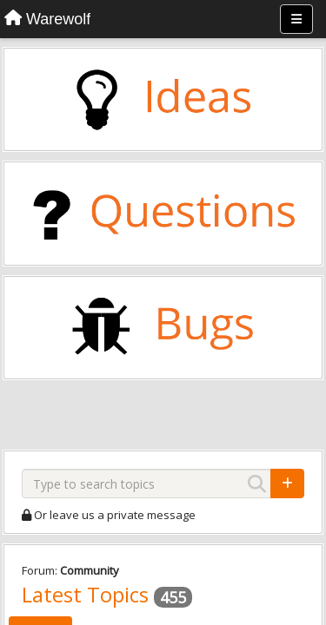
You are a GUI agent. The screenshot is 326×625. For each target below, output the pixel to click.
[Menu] (296, 19)
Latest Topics (85, 594)
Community (89, 570)
